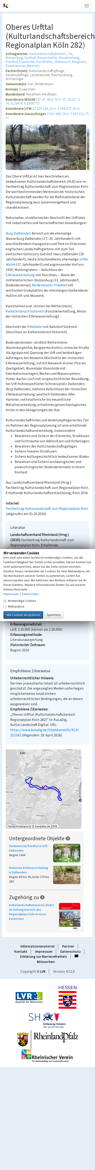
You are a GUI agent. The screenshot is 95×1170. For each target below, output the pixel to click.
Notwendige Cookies (19, 600)
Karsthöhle (44, 61)
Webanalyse (13, 606)
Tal (70, 53)
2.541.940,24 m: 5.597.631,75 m (47, 115)
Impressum (43, 951)
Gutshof (30, 57)
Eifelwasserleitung (20, 275)
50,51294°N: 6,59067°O (23, 103)
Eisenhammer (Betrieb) (23, 65)
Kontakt (20, 951)
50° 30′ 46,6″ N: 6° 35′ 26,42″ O (58, 99)
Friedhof (12, 61)
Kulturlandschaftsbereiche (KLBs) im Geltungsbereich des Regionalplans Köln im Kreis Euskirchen (31, 912)
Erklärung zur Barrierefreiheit (43, 956)
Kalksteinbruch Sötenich (25, 311)
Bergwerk (79, 61)
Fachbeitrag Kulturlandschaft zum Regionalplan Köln (47, 508)
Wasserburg (14, 57)
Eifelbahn (34, 326)
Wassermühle (47, 57)
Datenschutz (70, 951)
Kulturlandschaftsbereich (47, 53)
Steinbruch (62, 61)
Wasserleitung (69, 57)
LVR (42, 971)
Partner (68, 946)
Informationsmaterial (37, 946)
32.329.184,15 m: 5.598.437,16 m (56, 108)
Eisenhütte (27, 61)
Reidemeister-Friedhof (49, 285)
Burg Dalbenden (18, 233)
